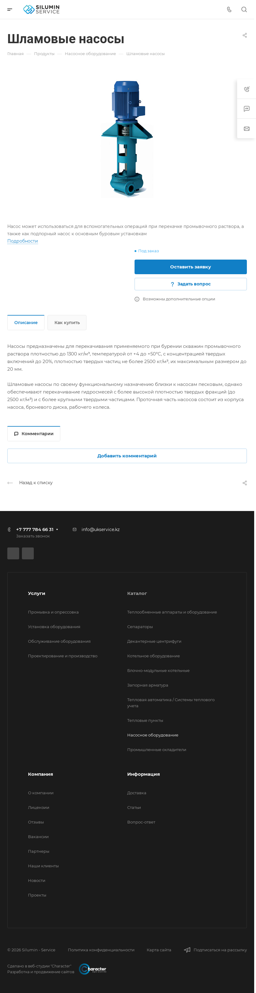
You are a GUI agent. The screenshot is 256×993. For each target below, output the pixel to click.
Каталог (137, 593)
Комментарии (34, 433)
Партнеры (38, 851)
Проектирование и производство (62, 655)
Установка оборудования (54, 626)
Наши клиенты (43, 865)
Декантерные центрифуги (154, 641)
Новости (36, 880)
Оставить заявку (190, 267)
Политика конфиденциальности (101, 949)
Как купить (67, 322)
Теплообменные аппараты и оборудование (172, 612)
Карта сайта (159, 949)
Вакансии (38, 836)
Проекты (37, 895)
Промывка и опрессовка (53, 612)
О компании (41, 792)
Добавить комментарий (127, 456)
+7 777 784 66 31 (35, 529)
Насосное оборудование (152, 735)
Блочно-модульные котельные (158, 670)
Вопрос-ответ (141, 822)
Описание (26, 322)
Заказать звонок (33, 535)
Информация (143, 774)
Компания (40, 774)
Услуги (36, 593)
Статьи (134, 807)
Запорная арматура (147, 685)
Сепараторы (140, 626)
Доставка (136, 792)
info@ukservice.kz (101, 529)
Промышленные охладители (156, 749)
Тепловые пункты (145, 720)
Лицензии (38, 807)
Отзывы (36, 822)
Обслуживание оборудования (59, 641)
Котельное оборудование (153, 655)
